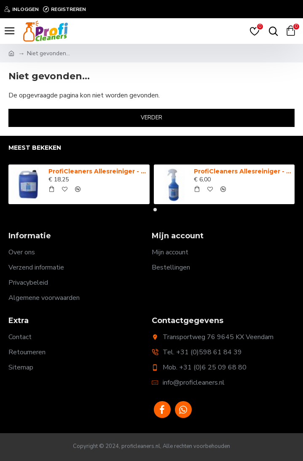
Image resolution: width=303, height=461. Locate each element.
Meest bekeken (34, 147)
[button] (148, 209)
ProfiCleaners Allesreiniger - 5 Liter (97, 171)
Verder (151, 117)
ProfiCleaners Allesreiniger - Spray (243, 171)
